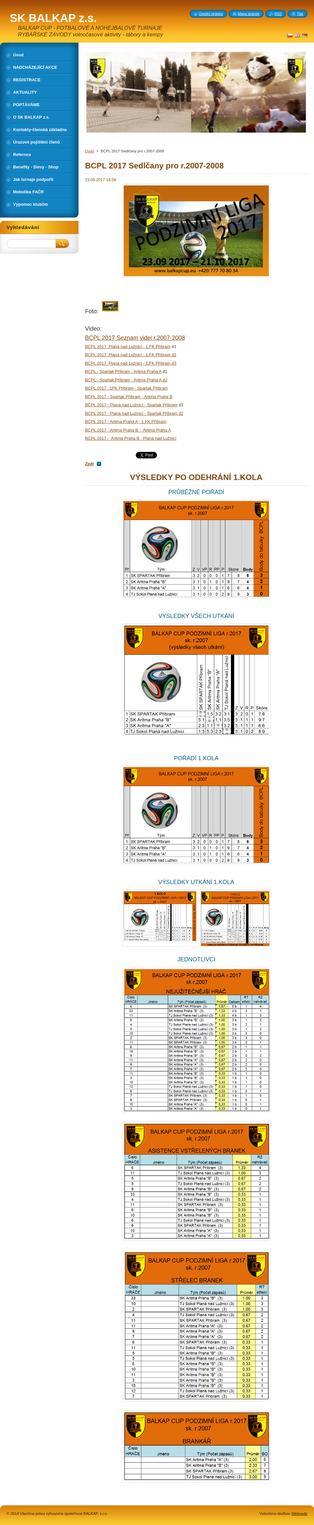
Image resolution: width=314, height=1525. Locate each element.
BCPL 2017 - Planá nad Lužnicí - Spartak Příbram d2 (134, 413)
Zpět (89, 463)
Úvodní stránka (211, 14)
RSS (278, 14)
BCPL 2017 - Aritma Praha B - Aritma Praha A (128, 430)
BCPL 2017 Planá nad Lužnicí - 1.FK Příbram (127, 346)
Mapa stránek (248, 14)
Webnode (299, 1513)
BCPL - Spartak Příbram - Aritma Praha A (123, 371)
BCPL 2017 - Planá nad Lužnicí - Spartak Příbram (131, 404)
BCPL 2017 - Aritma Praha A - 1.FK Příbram (125, 421)
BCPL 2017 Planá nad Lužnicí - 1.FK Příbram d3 (130, 363)
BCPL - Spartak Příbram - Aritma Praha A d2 (126, 379)
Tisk (300, 14)
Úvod (89, 151)
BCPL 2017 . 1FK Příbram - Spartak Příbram (126, 388)
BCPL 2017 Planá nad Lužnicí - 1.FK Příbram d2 (130, 354)
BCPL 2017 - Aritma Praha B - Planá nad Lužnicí (130, 438)
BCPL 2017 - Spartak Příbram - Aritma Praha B (128, 396)
